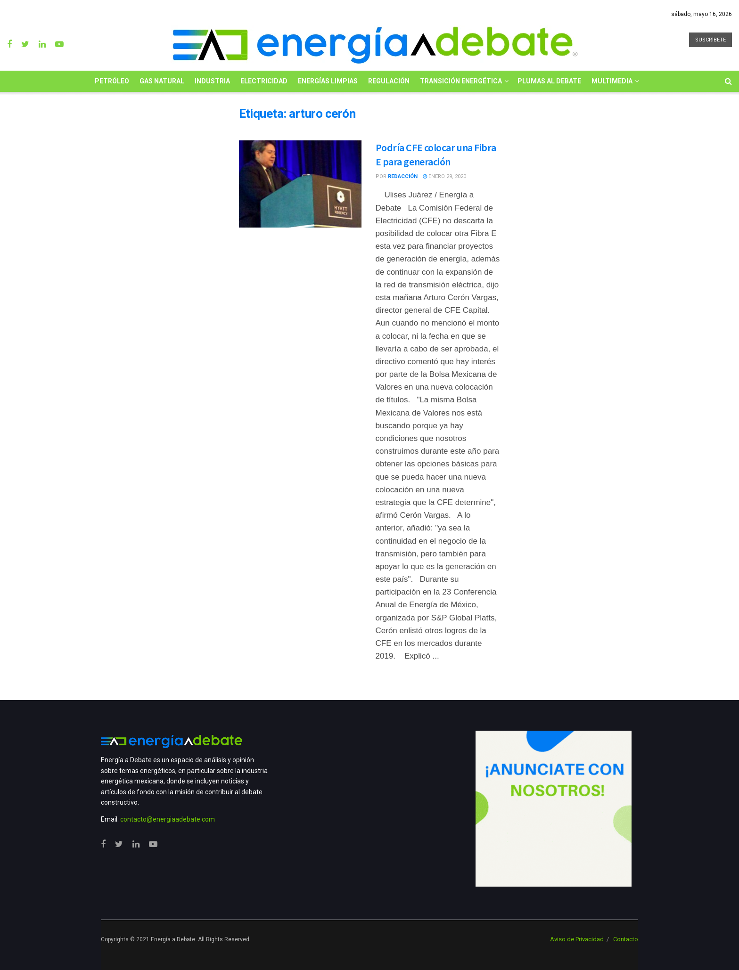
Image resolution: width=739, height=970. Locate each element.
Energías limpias (328, 81)
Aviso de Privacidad (577, 939)
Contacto (625, 939)
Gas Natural (162, 81)
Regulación (389, 81)
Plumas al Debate (549, 81)
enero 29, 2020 (444, 176)
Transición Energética (461, 81)
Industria (212, 81)
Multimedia (611, 81)
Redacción (403, 176)
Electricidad (263, 81)
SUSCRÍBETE (710, 40)
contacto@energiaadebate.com (167, 819)
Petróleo (112, 81)
